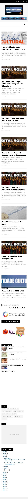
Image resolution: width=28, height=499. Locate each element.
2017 (4, 479)
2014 (4, 484)
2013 (4, 486)
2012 (4, 488)
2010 (4, 491)
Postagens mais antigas (17, 309)
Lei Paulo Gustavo (7, 412)
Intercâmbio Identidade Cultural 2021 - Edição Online (15, 461)
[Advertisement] (14, 390)
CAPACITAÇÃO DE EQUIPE (15, 366)
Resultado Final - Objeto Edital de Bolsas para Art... (13, 464)
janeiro (6, 471)
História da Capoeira (13, 410)
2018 (4, 477)
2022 (4, 456)
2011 (4, 489)
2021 (4, 458)
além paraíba (6, 415)
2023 (4, 454)
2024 (4, 452)
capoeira (13, 415)
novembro (7, 459)
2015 (4, 482)
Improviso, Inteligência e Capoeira (17, 360)
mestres (4, 420)
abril (5, 469)
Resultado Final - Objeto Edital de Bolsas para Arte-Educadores (12, 84)
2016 (4, 480)
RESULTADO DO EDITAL (8, 372)
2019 (4, 475)
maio (5, 467)
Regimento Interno (18, 412)
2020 (4, 473)
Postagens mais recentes (11, 306)
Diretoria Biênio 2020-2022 (12, 292)
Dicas (4, 410)
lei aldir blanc (18, 417)
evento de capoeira (7, 417)
